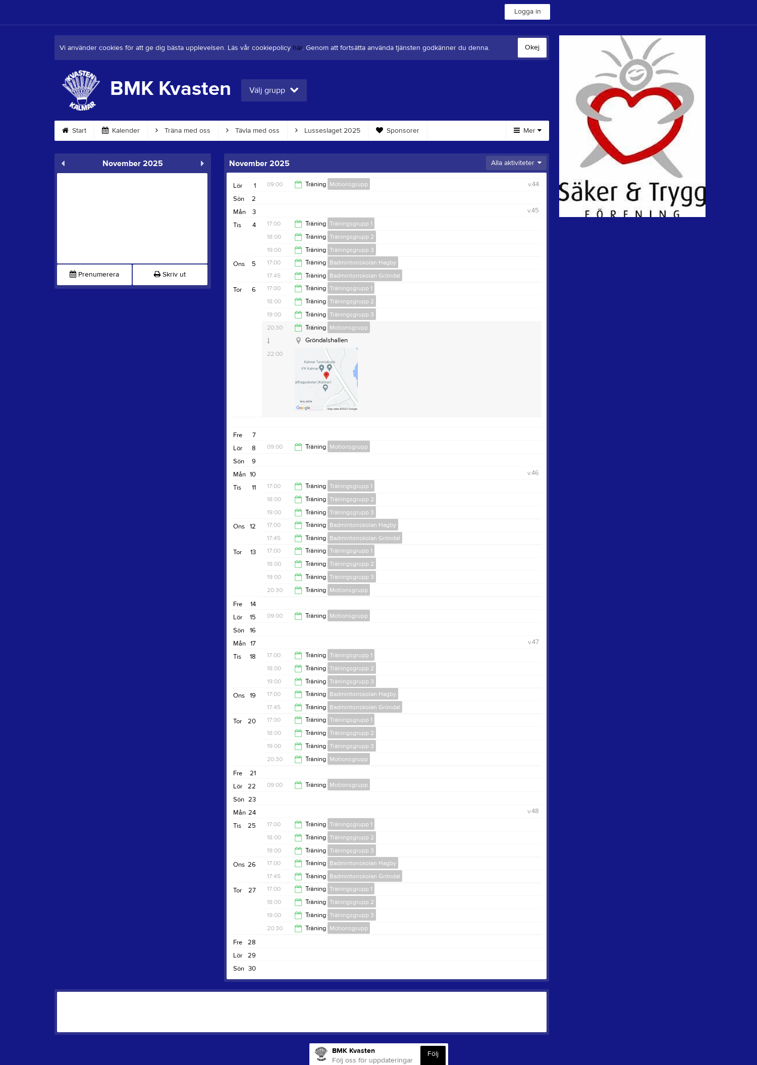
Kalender (121, 130)
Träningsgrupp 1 (351, 224)
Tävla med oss (253, 130)
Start (74, 130)
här (297, 47)
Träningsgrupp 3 (352, 250)
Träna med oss (182, 130)
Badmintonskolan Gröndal (365, 276)
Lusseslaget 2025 (327, 130)
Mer (528, 130)
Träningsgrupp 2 (352, 237)
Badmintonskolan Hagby (363, 262)
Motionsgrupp (349, 184)
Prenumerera (94, 274)
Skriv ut (170, 274)
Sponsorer (397, 130)
